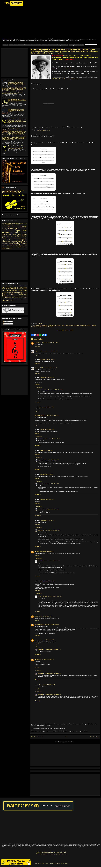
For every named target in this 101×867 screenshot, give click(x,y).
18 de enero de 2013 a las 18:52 (46, 551)
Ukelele (4, 247)
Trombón (33, 326)
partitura (54, 68)
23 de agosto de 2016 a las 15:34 (44, 615)
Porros (13, 296)
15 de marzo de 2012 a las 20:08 (46, 428)
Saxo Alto (13, 236)
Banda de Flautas (23, 223)
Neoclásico (4, 292)
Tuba (46, 326)
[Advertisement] (13, 22)
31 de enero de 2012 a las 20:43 (55, 389)
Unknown (37, 551)
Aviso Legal (64, 862)
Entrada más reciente (37, 736)
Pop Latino (20, 292)
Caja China (24, 225)
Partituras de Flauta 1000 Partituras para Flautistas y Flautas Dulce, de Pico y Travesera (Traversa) (17, 100)
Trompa (38, 326)
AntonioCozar (38, 342)
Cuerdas (11, 230)
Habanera (11, 287)
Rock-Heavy (8, 297)
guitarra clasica (5, 248)
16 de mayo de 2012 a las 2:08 (46, 473)
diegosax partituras (43, 389)
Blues (7, 285)
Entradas (5, 321)
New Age (9, 292)
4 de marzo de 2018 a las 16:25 (46, 639)
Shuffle (19, 297)
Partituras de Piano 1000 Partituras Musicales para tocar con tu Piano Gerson (16, 110)
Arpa (12, 223)
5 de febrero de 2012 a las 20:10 (52, 414)
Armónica (8, 223)
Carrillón (4, 227)
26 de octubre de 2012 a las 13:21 (47, 520)
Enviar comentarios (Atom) (68, 741)
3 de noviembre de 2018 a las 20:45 (53, 693)
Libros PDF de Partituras (30, 45)
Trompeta (42, 326)
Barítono (45, 324)
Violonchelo (14, 247)
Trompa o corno (5, 245)
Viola (49, 326)
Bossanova (16, 285)
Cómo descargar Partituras (60, 45)
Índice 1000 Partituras (15, 45)
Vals (26, 298)
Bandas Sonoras (39, 324)
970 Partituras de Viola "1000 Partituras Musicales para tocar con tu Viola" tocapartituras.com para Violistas (13, 191)
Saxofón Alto (12, 238)
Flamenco (4, 287)
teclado (10, 248)
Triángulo (11, 243)
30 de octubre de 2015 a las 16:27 (47, 580)
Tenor (3, 243)
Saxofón (89, 324)
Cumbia (20, 285)
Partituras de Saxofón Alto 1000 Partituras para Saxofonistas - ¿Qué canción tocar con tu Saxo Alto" (16, 147)
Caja (20, 225)
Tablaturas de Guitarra (21, 241)
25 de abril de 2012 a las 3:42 (45, 449)
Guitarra (16, 232)
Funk (8, 287)
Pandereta (14, 234)
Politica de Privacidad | (41, 862)
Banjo (3, 225)
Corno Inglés (13, 229)
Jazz (74, 324)
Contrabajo (4, 229)
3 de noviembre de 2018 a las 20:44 (53, 672)
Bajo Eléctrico (16, 223)
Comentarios (6, 323)
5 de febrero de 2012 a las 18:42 (46, 406)
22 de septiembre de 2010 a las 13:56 (50, 342)
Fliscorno (71, 324)
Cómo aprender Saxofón (45, 45)
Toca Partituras (42, 560)
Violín (52, 326)
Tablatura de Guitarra (12, 241)
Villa (36, 615)
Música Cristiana (22, 290)
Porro (10, 296)
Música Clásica (11, 290)
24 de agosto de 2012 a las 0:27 (52, 483)
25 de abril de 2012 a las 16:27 (52, 459)
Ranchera (16, 296)
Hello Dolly (55, 79)
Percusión (24, 234)
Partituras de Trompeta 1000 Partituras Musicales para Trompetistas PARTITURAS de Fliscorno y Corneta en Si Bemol (17, 120)
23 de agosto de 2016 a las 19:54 (52, 624)
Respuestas (39, 386)
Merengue (18, 288)
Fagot (63, 324)
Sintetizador (17, 240)
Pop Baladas (14, 292)
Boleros (11, 286)
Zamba (12, 300)
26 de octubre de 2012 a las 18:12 (52, 529)
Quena (8, 236)
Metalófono (4, 234)
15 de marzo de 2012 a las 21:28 (52, 438)
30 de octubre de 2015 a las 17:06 (53, 595)
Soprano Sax (5, 241)
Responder (37, 346)
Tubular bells (24, 245)
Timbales (6, 243)
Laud (20, 232)
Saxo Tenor (84, 324)
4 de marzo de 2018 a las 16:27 (46, 659)
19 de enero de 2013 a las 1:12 (53, 560)
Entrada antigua (94, 736)
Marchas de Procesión (11, 288)
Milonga (21, 288)
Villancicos (6, 300)
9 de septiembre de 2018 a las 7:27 (47, 684)
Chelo (13, 227)
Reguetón (20, 296)
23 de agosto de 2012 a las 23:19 (46, 499)
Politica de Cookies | (55, 862)
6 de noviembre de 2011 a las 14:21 (49, 367)
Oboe (9, 234)
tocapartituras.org (7, 39)
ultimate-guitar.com (44, 130)
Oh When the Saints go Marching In (69, 79)
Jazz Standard (20, 287)
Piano (3, 236)
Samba (16, 297)
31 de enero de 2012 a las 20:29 (46, 377)
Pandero (19, 234)
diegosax (37, 350)
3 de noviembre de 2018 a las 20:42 (53, 648)
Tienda (81, 45)
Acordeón (4, 223)
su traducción (67, 68)
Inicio (5, 45)
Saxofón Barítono (19, 238)
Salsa (13, 297)
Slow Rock (22, 297)
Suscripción (73, 45)
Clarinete (59, 324)
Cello (55, 324)
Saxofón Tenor (10, 240)
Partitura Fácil (67, 56)
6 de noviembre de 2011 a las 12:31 (47, 358)
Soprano (94, 324)
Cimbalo (17, 227)
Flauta (66, 324)
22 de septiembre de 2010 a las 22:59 (49, 350)
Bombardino (51, 324)
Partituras (78, 324)
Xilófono (25, 247)
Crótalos (21, 229)
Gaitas (12, 232)
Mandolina (25, 232)
